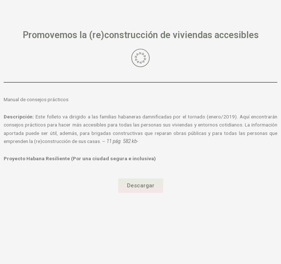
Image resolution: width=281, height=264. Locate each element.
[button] (140, 186)
